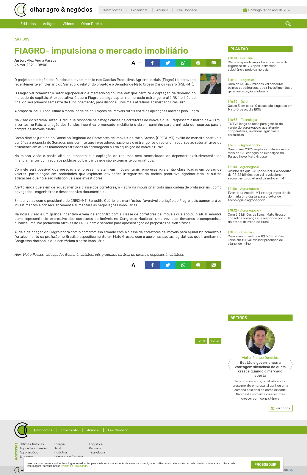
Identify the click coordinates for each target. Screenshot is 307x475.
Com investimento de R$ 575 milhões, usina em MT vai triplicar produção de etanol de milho (260, 238)
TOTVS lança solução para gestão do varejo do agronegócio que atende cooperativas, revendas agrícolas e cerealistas (260, 127)
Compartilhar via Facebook (152, 63)
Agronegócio (29, 452)
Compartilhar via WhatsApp (183, 63)
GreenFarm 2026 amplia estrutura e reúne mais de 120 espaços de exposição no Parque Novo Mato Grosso (260, 151)
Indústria (60, 452)
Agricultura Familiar (34, 448)
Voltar (215, 341)
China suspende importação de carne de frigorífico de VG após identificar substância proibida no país (260, 64)
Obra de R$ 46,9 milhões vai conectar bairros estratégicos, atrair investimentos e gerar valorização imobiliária (260, 85)
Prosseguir (265, 465)
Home (201, 341)
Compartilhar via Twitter (167, 63)
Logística (96, 444)
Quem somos (112, 10)
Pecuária (95, 448)
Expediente (139, 10)
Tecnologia (97, 452)
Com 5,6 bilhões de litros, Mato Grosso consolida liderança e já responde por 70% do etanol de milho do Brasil (260, 216)
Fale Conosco (187, 10)
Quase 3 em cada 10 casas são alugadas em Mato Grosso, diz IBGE (260, 105)
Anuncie (162, 10)
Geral (57, 448)
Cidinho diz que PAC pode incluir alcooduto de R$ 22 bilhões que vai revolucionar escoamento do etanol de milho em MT (260, 172)
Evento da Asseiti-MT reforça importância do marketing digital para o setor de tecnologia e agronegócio (260, 194)
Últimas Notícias (32, 444)
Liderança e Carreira (68, 456)
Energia (59, 444)
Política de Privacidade (74, 465)
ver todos (283, 408)
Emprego (26, 456)
